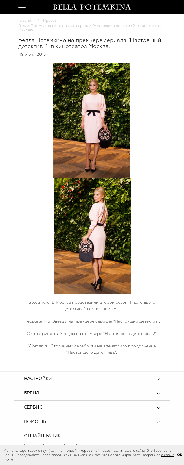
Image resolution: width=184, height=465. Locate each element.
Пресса (50, 21)
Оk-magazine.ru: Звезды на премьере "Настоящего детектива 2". (92, 334)
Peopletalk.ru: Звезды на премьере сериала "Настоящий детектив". (92, 321)
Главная (25, 21)
